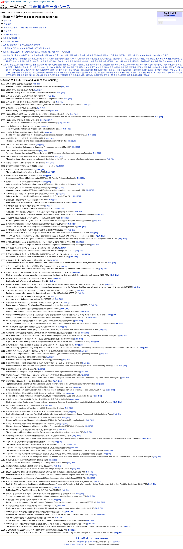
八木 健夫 (72, 65)
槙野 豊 (29, 61)
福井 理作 (94, 61)
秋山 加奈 (125, 73)
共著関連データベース (50, 6)
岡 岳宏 (59, 67)
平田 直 (140, 67)
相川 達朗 (109, 73)
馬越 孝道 (162, 61)
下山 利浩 (6, 48)
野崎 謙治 (47, 75)
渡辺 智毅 (41, 73)
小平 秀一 (10, 67)
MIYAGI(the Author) (30, 2)
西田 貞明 (16, 75)
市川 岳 (117, 67)
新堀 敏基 (176, 59)
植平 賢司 (104, 70)
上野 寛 (6, 45)
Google (172, 15)
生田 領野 (49, 73)
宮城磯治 (116, 542)
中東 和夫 (28, 65)
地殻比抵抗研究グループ (68, 59)
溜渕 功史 (29, 48)
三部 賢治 (6, 59)
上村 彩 (12, 65)
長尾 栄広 (136, 61)
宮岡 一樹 (19, 52)
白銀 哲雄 (100, 73)
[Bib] (38, 84)
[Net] (34, 84)
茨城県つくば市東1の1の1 (86, 542)
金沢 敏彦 (46, 48)
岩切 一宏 (7, 21)
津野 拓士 (106, 55)
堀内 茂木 (139, 65)
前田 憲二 (56, 55)
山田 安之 (89, 55)
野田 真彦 (64, 75)
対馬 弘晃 (81, 55)
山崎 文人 (44, 67)
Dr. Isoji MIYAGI (69, 544)
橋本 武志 (36, 61)
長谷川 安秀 (98, 75)
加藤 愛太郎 (90, 65)
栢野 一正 (54, 70)
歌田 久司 (44, 61)
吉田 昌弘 (122, 65)
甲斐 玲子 (84, 73)
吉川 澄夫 (64, 55)
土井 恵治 (54, 59)
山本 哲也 (141, 59)
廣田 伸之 (51, 52)
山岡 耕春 (132, 59)
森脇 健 (96, 70)
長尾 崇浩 (89, 75)
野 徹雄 (40, 75)
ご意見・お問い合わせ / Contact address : (91, 538)
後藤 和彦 (42, 28)
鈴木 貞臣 (80, 75)
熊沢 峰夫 (29, 45)
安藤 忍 (12, 52)
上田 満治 (19, 65)
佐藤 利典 (39, 55)
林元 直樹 (21, 61)
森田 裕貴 (89, 70)
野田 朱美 (55, 75)
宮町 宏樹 (24, 28)
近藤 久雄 (156, 55)
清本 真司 (69, 61)
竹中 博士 (102, 61)
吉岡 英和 (114, 65)
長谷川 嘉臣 (145, 61)
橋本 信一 (129, 70)
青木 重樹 (15, 41)
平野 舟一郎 (33, 28)
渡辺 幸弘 (32, 73)
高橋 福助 (139, 75)
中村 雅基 (6, 55)
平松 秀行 (21, 45)
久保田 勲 (43, 65)
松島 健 (67, 52)
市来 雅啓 (159, 59)
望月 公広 (172, 67)
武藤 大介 (61, 61)
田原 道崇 (75, 73)
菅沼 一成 (131, 55)
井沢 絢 (50, 65)
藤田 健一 (111, 61)
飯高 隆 (123, 75)
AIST (13, 2)
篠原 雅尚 (142, 73)
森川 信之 (80, 70)
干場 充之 (7, 24)
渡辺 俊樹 (77, 61)
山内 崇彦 (116, 59)
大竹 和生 (16, 28)
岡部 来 (82, 67)
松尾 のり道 (30, 70)
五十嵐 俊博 (15, 55)
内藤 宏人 (81, 65)
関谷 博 (37, 45)
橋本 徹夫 (137, 70)
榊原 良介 (112, 70)
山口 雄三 (124, 59)
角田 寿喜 (7, 31)
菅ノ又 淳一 (166, 73)
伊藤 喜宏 (57, 65)
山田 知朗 (15, 48)
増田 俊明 (73, 55)
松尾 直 (38, 70)
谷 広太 (149, 55)
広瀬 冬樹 (156, 67)
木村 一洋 (59, 52)
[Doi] (50, 120)
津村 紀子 (16, 73)
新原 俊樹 (164, 67)
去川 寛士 (106, 65)
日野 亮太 (6, 41)
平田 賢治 (167, 59)
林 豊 (15, 61)
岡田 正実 (66, 67)
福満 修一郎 (15, 38)
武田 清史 (52, 61)
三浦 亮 (6, 65)
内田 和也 (48, 55)
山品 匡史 (36, 67)
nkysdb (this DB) (47, 2)
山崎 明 (27, 52)
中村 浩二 (15, 59)
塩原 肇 (6, 52)
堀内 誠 (82, 59)
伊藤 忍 (24, 55)
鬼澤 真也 (177, 61)
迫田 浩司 (164, 55)
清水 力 (17, 35)
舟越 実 (150, 73)
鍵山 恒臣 (119, 61)
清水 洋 (22, 48)
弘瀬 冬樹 (98, 55)
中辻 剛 (35, 65)
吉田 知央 (46, 59)
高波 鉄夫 (147, 75)
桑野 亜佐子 (63, 70)
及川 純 (39, 59)
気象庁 (144, 70)
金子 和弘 (38, 48)
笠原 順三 (123, 55)
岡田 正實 (74, 67)
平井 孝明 (124, 67)
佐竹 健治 (31, 55)
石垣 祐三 (117, 73)
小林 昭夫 (18, 67)
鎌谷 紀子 (127, 61)
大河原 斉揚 (176, 65)
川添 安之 (43, 52)
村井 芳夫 (12, 70)
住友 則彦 (31, 59)
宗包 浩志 (108, 59)
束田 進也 (20, 70)
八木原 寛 (6, 38)
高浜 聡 (170, 61)
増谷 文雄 (89, 59)
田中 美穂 (114, 55)
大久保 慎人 (158, 65)
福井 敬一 (86, 61)
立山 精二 (134, 73)
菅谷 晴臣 (175, 73)
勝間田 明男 (8, 35)
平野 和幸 (147, 67)
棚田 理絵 (72, 70)
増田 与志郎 (148, 65)
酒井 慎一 (32, 75)
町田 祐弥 (92, 73)
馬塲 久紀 (130, 75)
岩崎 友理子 (90, 67)
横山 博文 (120, 70)
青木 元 (116, 75)
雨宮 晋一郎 (108, 75)
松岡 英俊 (45, 70)
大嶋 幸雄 (167, 65)
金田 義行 (72, 75)
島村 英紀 (34, 52)
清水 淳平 (24, 73)
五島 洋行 (23, 59)
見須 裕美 (24, 75)
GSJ (19, 2)
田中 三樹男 (58, 73)
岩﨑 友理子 (108, 67)
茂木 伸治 (157, 73)
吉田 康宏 (7, 28)
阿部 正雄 (154, 61)
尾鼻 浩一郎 (27, 67)
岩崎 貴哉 (99, 67)
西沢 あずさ (140, 55)
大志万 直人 (98, 59)
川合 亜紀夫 (150, 59)
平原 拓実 (132, 67)
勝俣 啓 (98, 65)
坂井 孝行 (131, 65)
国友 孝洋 (13, 45)
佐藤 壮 (65, 65)
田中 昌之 (67, 73)
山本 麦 (52, 67)
